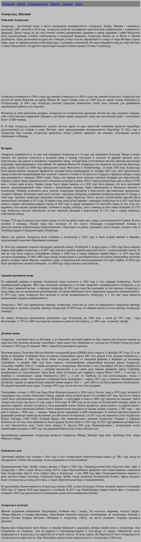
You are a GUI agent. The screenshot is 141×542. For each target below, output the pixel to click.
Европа (21, 3)
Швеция (54, 3)
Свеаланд (67, 3)
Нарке (78, 3)
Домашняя (8, 3)
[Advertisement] (70, 73)
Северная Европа (38, 3)
